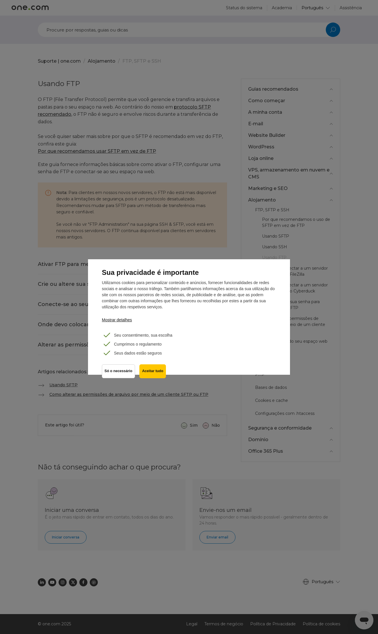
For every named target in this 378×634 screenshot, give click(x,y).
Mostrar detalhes (117, 320)
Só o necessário (118, 371)
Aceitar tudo (152, 371)
